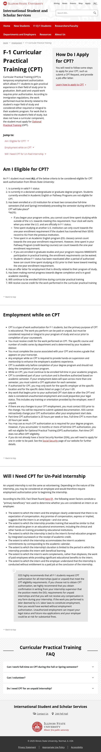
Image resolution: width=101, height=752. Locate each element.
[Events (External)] (73, 3)
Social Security (50, 440)
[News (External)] (65, 3)
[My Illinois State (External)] (95, 3)
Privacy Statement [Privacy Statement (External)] (27, 747)
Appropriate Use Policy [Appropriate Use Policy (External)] (53, 747)
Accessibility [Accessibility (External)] (77, 747)
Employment (17, 43)
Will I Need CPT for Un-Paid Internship (24, 154)
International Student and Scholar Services (25, 13)
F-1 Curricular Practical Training (38, 43)
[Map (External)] (80, 3)
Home (5, 43)
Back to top (10, 296)
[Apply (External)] (88, 3)
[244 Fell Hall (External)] (59, 713)
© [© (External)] (28, 740)
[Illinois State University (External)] (23, 3)
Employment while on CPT (18, 147)
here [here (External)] (47, 498)
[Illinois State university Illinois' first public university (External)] (50, 727)
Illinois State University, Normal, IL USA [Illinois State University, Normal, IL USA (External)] (54, 740)
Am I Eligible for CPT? (15, 141)
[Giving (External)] (56, 3)
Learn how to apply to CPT (70, 84)
